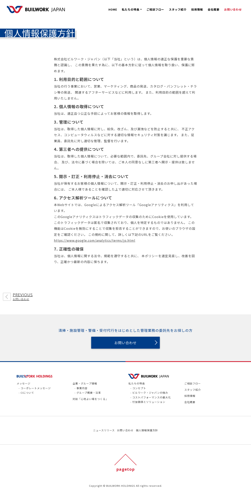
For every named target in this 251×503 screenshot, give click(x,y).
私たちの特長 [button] (130, 9)
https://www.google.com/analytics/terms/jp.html (94, 240)
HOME (112, 9)
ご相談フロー (155, 9)
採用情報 (197, 9)
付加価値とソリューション (149, 402)
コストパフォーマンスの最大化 (152, 397)
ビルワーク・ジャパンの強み (150, 392)
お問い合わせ (233, 9)
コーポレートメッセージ (36, 388)
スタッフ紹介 (177, 9)
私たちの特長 (136, 383)
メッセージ (23, 383)
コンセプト (139, 388)
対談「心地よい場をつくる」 (90, 399)
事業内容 (82, 388)
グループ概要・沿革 (89, 392)
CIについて (27, 392)
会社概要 (213, 9)
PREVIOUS (23, 297)
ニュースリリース (104, 430)
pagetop (125, 469)
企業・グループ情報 (85, 383)
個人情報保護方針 (147, 430)
